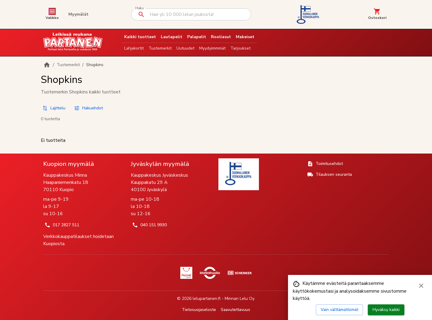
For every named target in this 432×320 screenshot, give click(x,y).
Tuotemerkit (160, 48)
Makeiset (245, 37)
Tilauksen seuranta (329, 175)
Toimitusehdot (325, 164)
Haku (139, 8)
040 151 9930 (149, 225)
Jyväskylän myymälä (160, 164)
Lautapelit (171, 37)
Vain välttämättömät (339, 309)
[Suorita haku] (141, 14)
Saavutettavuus (235, 309)
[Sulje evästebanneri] (421, 286)
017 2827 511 (61, 225)
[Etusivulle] (46, 65)
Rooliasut (221, 37)
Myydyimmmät (212, 48)
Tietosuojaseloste (199, 309)
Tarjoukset (240, 48)
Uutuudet (185, 48)
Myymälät (78, 14)
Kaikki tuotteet (140, 37)
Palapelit (196, 37)
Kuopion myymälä (68, 164)
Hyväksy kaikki (386, 309)
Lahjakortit (134, 48)
